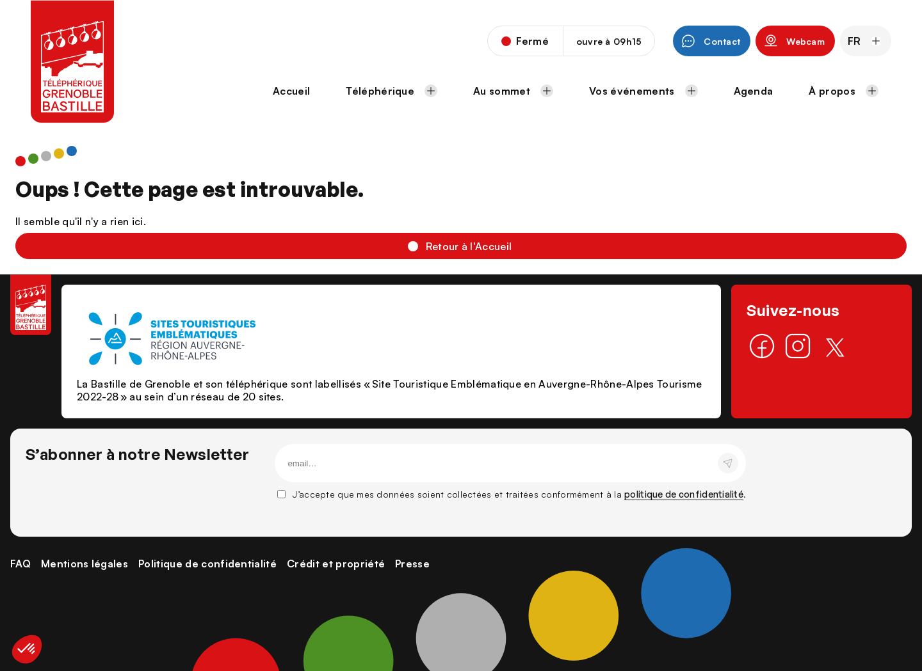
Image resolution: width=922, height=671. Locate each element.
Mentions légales (84, 563)
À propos (843, 90)
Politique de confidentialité (207, 563)
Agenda (753, 90)
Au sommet (513, 90)
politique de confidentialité (683, 494)
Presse (412, 563)
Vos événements (643, 90)
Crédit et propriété (336, 563)
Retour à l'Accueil (469, 246)
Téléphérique (391, 90)
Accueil (291, 90)
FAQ (20, 563)
